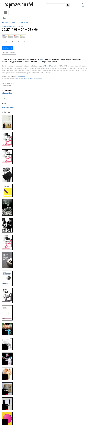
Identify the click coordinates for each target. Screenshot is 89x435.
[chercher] (55, 5)
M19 (13, 22)
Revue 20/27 (23, 22)
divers (20, 26)
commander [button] (7, 48)
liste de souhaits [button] (9, 53)
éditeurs (5, 22)
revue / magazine (8, 26)
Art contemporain (8, 107)
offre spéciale (7, 93)
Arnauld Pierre (37, 78)
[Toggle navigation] (5, 12)
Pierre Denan (22, 76)
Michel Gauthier (28, 78)
